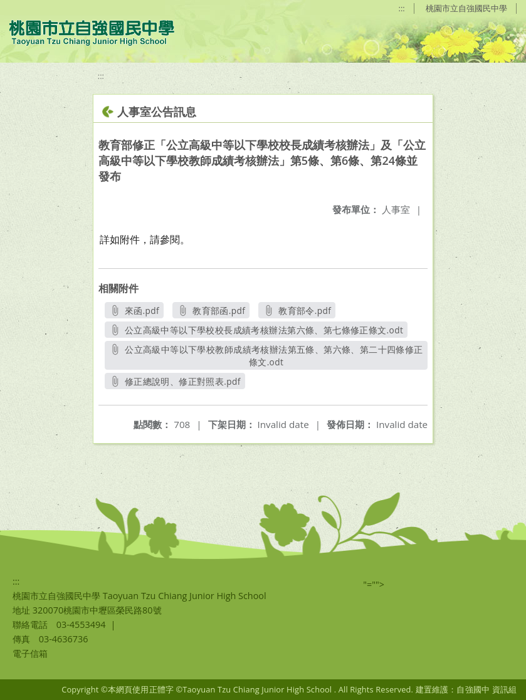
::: (402, 8)
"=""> (373, 584)
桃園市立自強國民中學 (466, 8)
